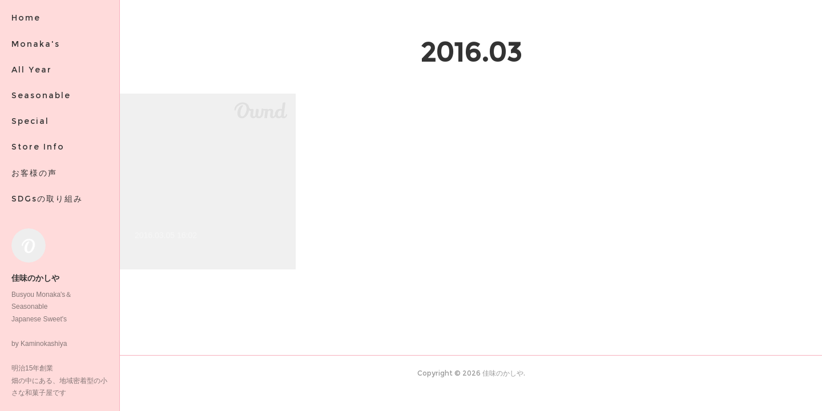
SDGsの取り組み (47, 199)
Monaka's (35, 44)
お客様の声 (34, 173)
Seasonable (41, 95)
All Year (31, 70)
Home (26, 18)
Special (30, 121)
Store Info (38, 147)
